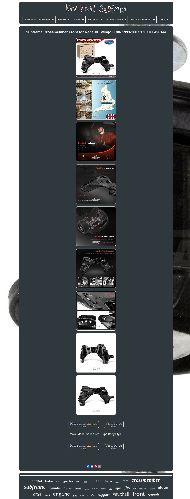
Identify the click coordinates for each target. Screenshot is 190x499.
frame (108, 481)
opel (118, 488)
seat (85, 482)
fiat (134, 489)
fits (127, 487)
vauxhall (121, 494)
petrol (103, 489)
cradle (91, 495)
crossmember (146, 480)
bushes (49, 481)
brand (78, 488)
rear (78, 481)
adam (117, 482)
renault (153, 495)
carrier (96, 480)
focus (58, 481)
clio (110, 489)
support (104, 495)
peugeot (142, 488)
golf (75, 495)
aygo (95, 488)
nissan (163, 487)
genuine (68, 481)
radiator (86, 489)
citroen (152, 489)
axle (37, 494)
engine (61, 494)
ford (125, 481)
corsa (37, 480)
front (139, 494)
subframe (34, 487)
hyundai (55, 488)
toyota (68, 488)
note (82, 495)
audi (47, 495)
